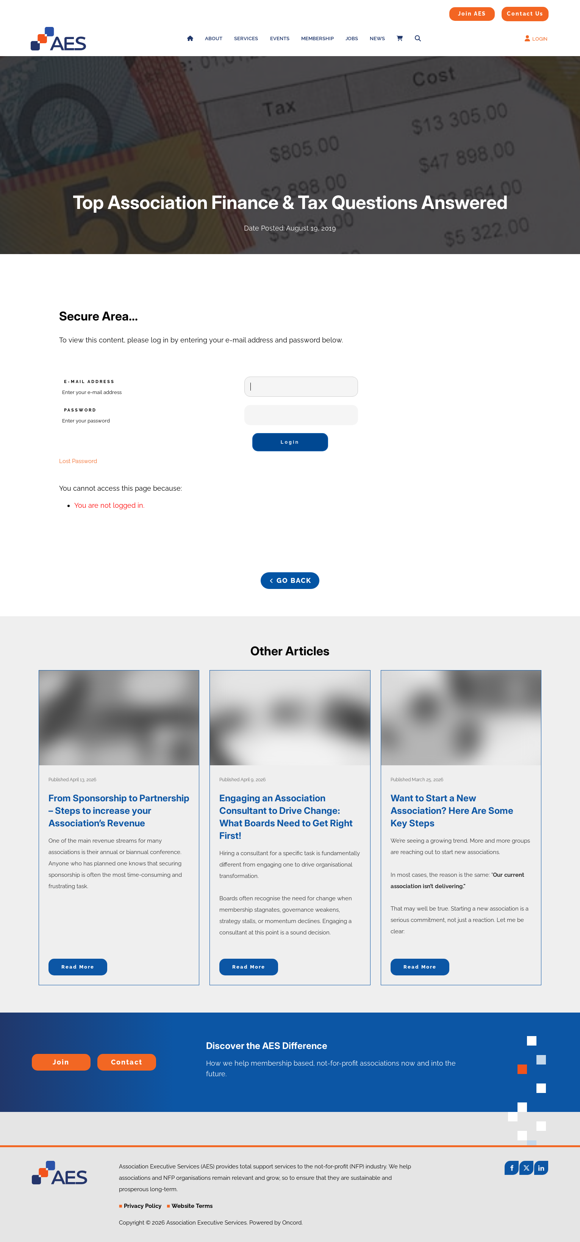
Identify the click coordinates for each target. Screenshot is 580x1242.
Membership (317, 38)
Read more (77, 967)
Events (279, 38)
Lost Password (78, 461)
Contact (109, 1059)
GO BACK (290, 577)
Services (246, 38)
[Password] (301, 415)
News (377, 38)
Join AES (460, 12)
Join (38, 1059)
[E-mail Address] (301, 387)
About (213, 38)
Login (290, 442)
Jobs (351, 38)
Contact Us (516, 12)
